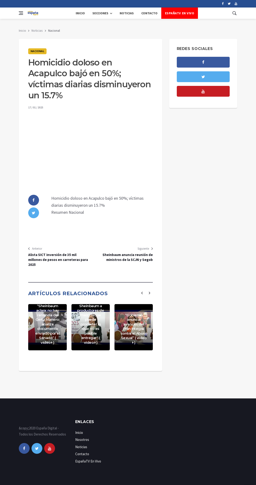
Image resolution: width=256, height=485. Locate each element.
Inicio (80, 13)
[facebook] (222, 4)
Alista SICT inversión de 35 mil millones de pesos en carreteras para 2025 (58, 259)
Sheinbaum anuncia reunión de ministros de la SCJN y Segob (127, 257)
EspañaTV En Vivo (179, 13)
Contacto (149, 13)
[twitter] (229, 4)
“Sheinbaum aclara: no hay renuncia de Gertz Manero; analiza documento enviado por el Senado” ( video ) (47, 324)
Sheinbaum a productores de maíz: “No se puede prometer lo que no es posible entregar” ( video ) (90, 324)
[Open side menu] (21, 13)
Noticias (127, 13)
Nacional (37, 51)
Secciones (100, 13)
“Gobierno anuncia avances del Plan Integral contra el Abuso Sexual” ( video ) (134, 329)
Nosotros (82, 439)
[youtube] (235, 4)
